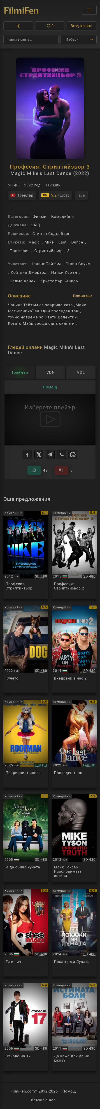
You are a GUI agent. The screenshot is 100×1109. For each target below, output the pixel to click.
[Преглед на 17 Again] (25, 1027)
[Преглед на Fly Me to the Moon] (74, 933)
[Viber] (61, 454)
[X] (38, 454)
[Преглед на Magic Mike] (25, 555)
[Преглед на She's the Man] (25, 933)
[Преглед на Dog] (25, 649)
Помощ (69, 1091)
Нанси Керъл (64, 272)
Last (62, 242)
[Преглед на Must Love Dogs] (25, 838)
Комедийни (62, 216)
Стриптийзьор (48, 250)
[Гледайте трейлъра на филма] (22, 195)
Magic (34, 242)
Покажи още (82, 296)
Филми (39, 216)
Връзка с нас (43, 1100)
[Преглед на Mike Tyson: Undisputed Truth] (74, 838)
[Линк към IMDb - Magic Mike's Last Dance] (55, 195)
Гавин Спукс (77, 264)
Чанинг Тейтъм (46, 264)
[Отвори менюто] (89, 10)
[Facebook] (27, 454)
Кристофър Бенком (59, 281)
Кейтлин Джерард (29, 272)
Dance (77, 242)
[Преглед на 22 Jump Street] (74, 649)
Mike (49, 242)
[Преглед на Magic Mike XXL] (74, 555)
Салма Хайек (23, 281)
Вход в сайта (81, 26)
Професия (20, 250)
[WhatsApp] (72, 454)
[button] (18, 25)
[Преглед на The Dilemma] (74, 1027)
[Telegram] (50, 454)
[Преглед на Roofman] (25, 744)
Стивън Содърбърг (51, 233)
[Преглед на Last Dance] (74, 744)
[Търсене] (31, 39)
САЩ (35, 225)
